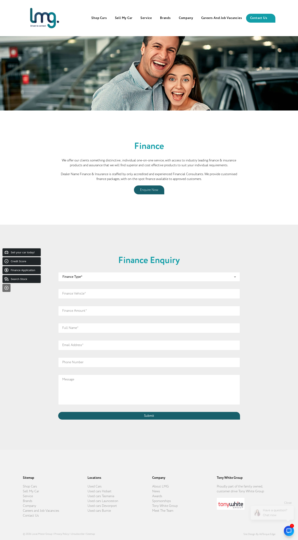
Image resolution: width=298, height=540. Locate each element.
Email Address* (72, 345)
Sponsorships (161, 501)
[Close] (6, 288)
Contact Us (258, 18)
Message (68, 379)
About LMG (160, 486)
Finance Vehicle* (74, 293)
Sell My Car (124, 18)
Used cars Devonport (102, 506)
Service (146, 18)
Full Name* (70, 328)
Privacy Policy (61, 534)
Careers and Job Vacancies (221, 18)
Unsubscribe (77, 534)
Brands (165, 18)
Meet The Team (162, 510)
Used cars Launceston (102, 501)
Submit (149, 416)
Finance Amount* (74, 310)
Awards (157, 496)
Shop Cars (99, 18)
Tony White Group (165, 506)
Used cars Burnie (99, 510)
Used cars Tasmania (100, 496)
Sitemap (90, 534)
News (156, 491)
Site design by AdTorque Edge (259, 534)
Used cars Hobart (99, 491)
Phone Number (72, 362)
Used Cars (94, 486)
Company (186, 18)
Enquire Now (149, 190)
